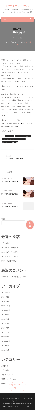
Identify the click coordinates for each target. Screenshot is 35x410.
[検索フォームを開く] (31, 19)
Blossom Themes (26, 403)
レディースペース (17, 5)
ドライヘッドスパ (19, 136)
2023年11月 (5, 310)
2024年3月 (5, 292)
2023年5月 (5, 337)
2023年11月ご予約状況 (9, 206)
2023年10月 (5, 315)
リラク (3, 139)
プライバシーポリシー (25, 406)
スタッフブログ (7, 375)
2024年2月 (5, 297)
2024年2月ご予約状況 (9, 248)
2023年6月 (5, 332)
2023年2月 (5, 350)
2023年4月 (5, 341)
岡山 (17, 142)
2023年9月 (5, 319)
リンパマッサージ (21, 139)
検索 (3, 219)
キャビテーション (10, 136)
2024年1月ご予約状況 (9, 252)
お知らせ (4, 366)
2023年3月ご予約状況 (9, 181)
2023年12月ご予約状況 (10, 256)
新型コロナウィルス (8, 379)
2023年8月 (5, 323)
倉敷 (13, 142)
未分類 (3, 383)
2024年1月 (5, 301)
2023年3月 (5, 346)
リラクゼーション (11, 139)
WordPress (14, 406)
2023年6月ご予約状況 (9, 194)
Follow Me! (15, 386)
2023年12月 (5, 306)
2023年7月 (5, 328)
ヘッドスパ (27, 136)
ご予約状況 (17, 29)
